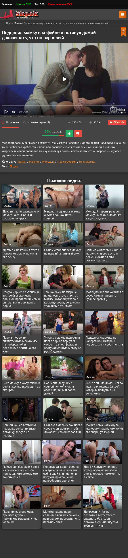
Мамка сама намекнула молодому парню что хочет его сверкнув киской (104, 428)
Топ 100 (39, 4)
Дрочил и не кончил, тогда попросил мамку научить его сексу (21, 253)
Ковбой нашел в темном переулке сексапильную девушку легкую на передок (19, 430)
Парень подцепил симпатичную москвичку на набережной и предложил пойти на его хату (20, 344)
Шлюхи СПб (23, 4)
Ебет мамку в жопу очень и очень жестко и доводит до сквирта (21, 386)
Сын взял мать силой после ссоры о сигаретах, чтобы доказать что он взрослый (63, 428)
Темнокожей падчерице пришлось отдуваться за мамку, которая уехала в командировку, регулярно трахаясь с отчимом (62, 299)
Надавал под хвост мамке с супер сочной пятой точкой (62, 215)
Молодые (48, 161)
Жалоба (117, 122)
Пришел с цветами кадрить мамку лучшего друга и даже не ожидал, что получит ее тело (104, 255)
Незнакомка (87, 161)
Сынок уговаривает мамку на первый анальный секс (62, 251)
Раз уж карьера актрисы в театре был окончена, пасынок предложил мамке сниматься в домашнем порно (22, 299)
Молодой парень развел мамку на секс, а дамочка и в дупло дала (103, 215)
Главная (7, 4)
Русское (34, 161)
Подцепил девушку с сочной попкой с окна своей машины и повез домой (59, 388)
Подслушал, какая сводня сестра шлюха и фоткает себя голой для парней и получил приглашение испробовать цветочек (61, 473)
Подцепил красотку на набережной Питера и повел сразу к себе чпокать (104, 341)
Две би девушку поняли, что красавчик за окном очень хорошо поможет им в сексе (102, 472)
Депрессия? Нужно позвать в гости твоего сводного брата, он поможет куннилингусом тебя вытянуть (101, 518)
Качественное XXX (60, 4)
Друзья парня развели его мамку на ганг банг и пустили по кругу (21, 215)
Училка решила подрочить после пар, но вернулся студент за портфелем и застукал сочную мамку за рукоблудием (62, 344)
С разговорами (67, 161)
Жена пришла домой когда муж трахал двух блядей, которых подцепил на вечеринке (104, 388)
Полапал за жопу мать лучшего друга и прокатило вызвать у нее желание (20, 517)
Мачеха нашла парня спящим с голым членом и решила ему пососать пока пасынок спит (61, 517)
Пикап (14, 166)
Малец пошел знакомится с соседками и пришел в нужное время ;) (104, 295)
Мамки (22, 161)
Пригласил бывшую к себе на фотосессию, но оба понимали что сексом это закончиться (21, 472)
